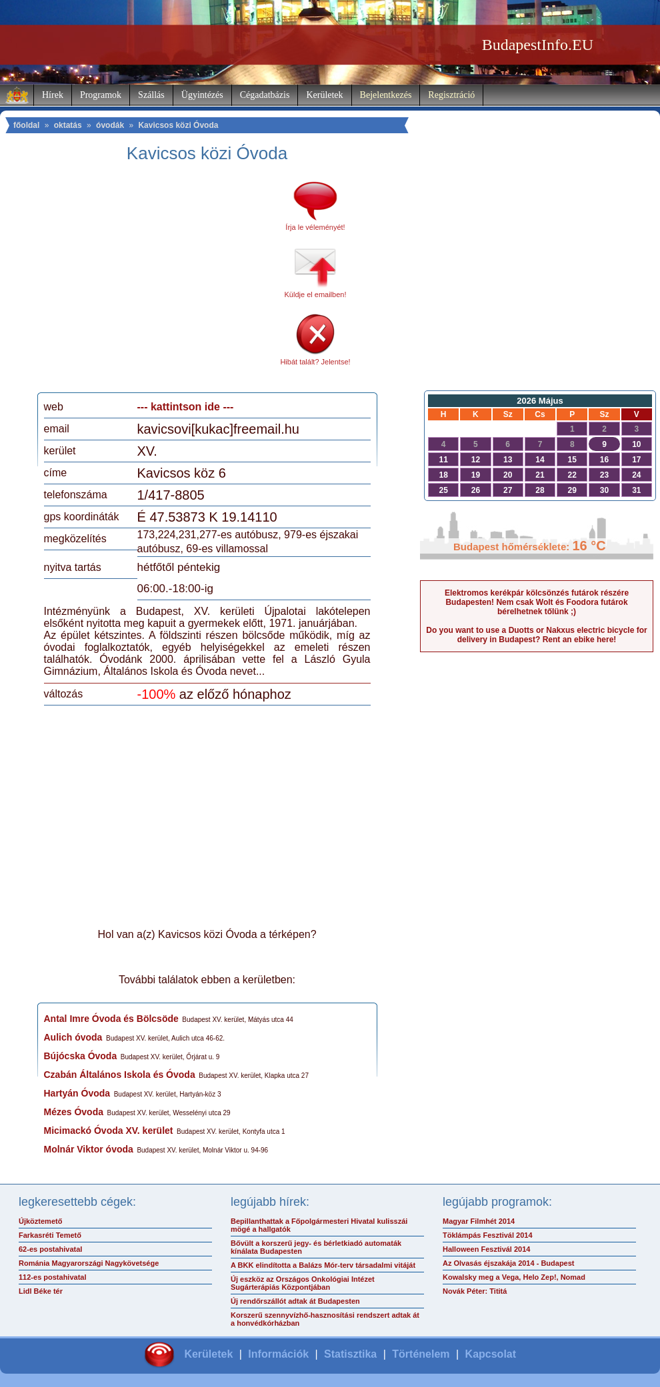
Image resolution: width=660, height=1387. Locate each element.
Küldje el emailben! (316, 294)
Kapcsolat (490, 1354)
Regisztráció (451, 95)
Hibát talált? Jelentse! (315, 362)
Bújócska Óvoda (80, 1056)
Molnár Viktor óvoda (88, 1149)
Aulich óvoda (73, 1037)
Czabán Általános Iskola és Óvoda (119, 1074)
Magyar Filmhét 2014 (479, 1221)
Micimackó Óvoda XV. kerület (108, 1130)
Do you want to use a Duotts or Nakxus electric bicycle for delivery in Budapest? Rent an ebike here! (536, 635)
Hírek (52, 95)
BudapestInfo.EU (537, 44)
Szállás (151, 95)
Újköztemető (40, 1221)
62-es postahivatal (50, 1249)
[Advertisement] (155, 282)
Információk (278, 1354)
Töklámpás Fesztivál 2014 (488, 1235)
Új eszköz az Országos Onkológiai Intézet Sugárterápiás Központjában (303, 1283)
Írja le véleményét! (315, 227)
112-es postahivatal (53, 1277)
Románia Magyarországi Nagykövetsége (89, 1263)
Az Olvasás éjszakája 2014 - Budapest (509, 1263)
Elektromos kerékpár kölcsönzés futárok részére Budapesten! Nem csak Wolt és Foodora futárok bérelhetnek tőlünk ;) (537, 602)
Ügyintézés (202, 95)
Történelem (420, 1354)
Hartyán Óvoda (77, 1093)
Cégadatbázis (265, 95)
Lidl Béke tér (41, 1291)
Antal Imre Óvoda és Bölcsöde (111, 1018)
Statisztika (350, 1354)
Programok (100, 95)
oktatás (68, 125)
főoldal (26, 125)
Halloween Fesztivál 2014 (486, 1249)
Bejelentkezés (386, 95)
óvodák (110, 125)
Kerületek (324, 95)
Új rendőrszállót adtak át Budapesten (295, 1301)
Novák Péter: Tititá (475, 1291)
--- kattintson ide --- (185, 406)
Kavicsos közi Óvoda (178, 125)
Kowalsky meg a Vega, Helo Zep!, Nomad (514, 1277)
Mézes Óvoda (73, 1112)
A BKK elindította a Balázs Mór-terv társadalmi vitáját (323, 1265)
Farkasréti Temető (50, 1235)
